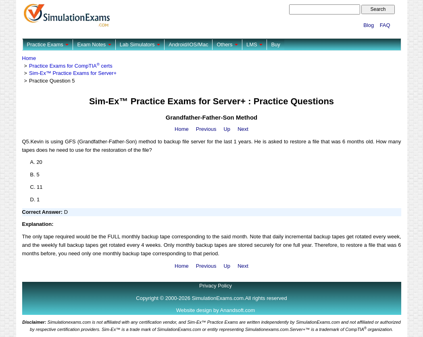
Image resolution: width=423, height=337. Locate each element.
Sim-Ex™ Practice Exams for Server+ (73, 73)
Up (226, 129)
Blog (368, 25)
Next (243, 129)
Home (29, 58)
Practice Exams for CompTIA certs (71, 66)
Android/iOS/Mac (188, 44)
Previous (206, 129)
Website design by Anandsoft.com (215, 310)
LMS (254, 44)
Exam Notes (94, 44)
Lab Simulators (140, 44)
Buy (275, 44)
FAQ (385, 25)
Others (227, 44)
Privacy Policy (215, 286)
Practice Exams (48, 44)
